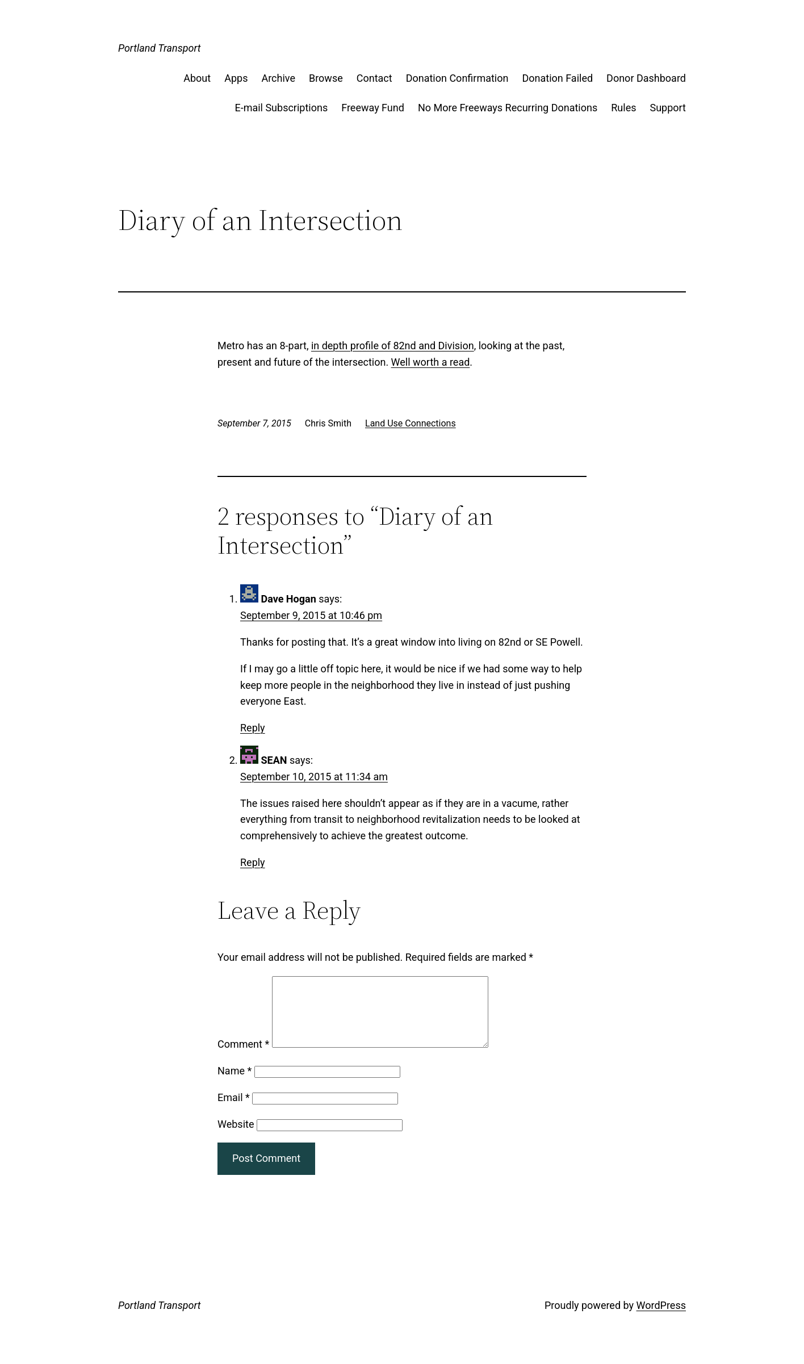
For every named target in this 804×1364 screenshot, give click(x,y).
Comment (243, 1058)
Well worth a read (430, 362)
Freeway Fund (372, 108)
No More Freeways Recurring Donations (507, 108)
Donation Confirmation (457, 78)
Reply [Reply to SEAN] (252, 862)
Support (668, 108)
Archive (278, 78)
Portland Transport (159, 48)
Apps (236, 78)
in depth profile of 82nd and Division (392, 346)
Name (234, 1084)
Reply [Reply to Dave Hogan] (252, 728)
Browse (326, 78)
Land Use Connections (410, 423)
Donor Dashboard (646, 78)
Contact (374, 78)
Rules (623, 108)
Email (233, 1111)
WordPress (661, 1319)
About (197, 78)
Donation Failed (557, 78)
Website (235, 1138)
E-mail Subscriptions (281, 108)
